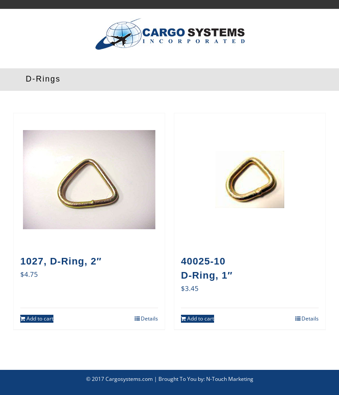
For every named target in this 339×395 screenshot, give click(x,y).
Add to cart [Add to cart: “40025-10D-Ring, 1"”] (200, 318)
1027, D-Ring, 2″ (61, 261)
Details (149, 318)
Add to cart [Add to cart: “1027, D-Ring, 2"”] (39, 318)
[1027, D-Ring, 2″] (89, 179)
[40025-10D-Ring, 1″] (249, 179)
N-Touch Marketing (229, 379)
